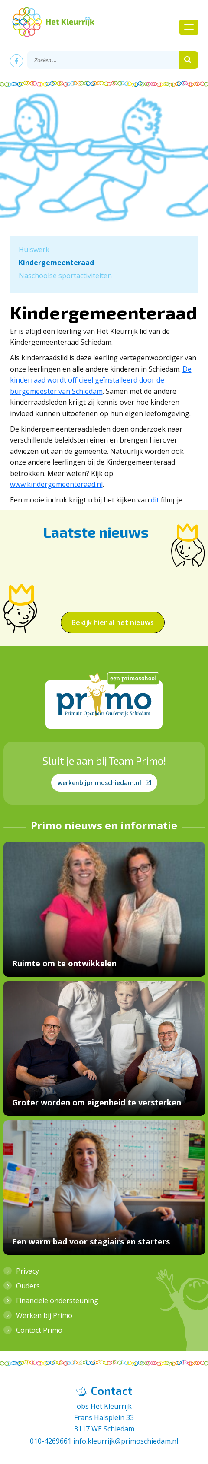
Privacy (27, 1271)
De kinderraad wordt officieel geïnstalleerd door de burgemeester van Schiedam (101, 380)
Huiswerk (34, 249)
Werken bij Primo (44, 1315)
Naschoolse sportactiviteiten (65, 275)
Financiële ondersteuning (57, 1300)
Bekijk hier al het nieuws (113, 622)
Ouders (28, 1286)
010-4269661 (51, 1441)
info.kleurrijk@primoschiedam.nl (125, 1441)
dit (155, 500)
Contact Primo (39, 1330)
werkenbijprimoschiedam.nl (104, 783)
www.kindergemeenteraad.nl (56, 484)
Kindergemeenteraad (56, 262)
